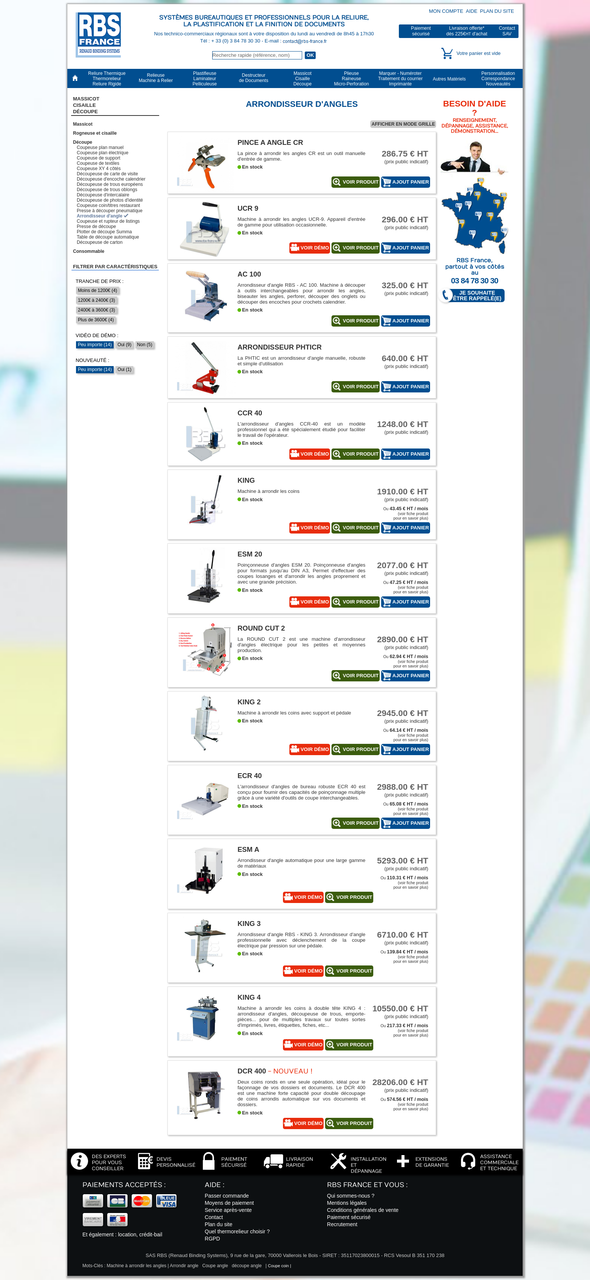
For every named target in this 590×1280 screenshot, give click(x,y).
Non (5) (144, 344)
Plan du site (497, 11)
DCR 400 (251, 1071)
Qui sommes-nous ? (350, 1196)
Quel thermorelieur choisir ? (237, 1231)
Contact (214, 1217)
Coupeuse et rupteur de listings (108, 221)
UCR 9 (247, 208)
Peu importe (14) (95, 344)
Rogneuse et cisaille (95, 133)
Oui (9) (124, 344)
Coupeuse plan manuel (100, 147)
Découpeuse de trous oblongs (107, 189)
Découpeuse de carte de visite (107, 173)
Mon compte (446, 11)
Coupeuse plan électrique (102, 152)
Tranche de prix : (100, 281)
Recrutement (342, 1224)
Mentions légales (347, 1203)
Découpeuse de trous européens (110, 184)
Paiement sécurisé (349, 1217)
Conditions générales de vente (362, 1210)
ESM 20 (249, 554)
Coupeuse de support (98, 158)
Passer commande (227, 1196)
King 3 (249, 923)
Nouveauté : (92, 360)
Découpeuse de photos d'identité (110, 200)
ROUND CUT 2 (261, 628)
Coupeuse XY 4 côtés (99, 168)
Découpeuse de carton (100, 242)
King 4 (249, 997)
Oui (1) (124, 369)
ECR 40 (249, 776)
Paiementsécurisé (421, 31)
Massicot (83, 124)
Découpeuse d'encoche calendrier (111, 179)
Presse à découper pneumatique (110, 210)
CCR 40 (249, 413)
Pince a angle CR (270, 142)
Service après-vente (228, 1210)
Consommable (88, 251)
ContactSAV (507, 31)
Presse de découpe (96, 226)
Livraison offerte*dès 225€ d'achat (466, 31)
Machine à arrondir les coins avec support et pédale (294, 713)
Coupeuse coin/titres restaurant (108, 205)
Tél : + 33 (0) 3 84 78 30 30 (231, 41)
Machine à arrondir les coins (268, 491)
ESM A (248, 849)
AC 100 (249, 274)
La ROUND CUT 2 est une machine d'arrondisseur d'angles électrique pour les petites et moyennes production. (301, 644)
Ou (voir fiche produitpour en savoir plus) (405, 513)
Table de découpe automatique (108, 237)
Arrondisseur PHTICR (279, 347)
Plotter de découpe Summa (104, 231)
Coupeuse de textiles (98, 163)
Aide (471, 11)
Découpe (82, 142)
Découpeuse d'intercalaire (103, 195)
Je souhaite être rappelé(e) (473, 295)
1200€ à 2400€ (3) (96, 300)
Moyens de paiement (229, 1203)
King (246, 480)
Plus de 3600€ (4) (96, 319)
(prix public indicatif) (400, 156)
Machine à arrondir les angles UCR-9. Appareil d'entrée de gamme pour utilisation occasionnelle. (301, 222)
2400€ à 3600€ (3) (96, 310)
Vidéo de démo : (97, 335)
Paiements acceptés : (124, 1185)
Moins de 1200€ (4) (97, 290)
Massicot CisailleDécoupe (86, 105)
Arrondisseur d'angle (99, 216)
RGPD (212, 1239)
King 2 (249, 702)
